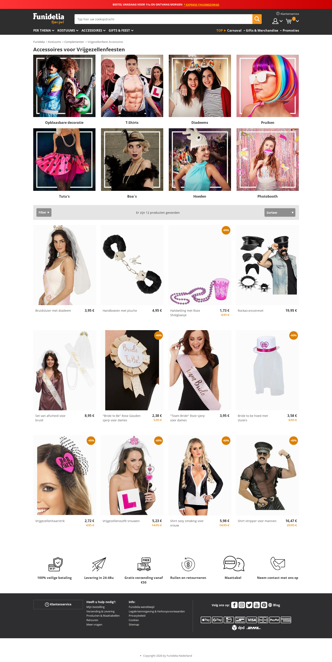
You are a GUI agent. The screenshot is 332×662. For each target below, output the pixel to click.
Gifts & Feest (119, 30)
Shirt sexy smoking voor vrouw (187, 523)
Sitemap (134, 624)
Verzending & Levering (100, 611)
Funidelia (39, 42)
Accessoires (92, 30)
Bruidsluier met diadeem (53, 311)
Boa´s (132, 196)
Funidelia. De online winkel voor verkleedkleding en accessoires (48, 18)
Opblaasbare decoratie (64, 122)
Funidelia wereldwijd (141, 607)
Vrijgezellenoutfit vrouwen (121, 521)
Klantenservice (58, 604)
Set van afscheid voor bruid (50, 418)
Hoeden (199, 196)
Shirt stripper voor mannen (257, 521)
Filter (42, 212)
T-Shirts (132, 122)
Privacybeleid (137, 615)
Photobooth (267, 196)
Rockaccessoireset (250, 311)
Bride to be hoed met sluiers (253, 418)
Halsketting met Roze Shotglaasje (185, 313)
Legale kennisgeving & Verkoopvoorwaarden (157, 611)
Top (219, 30)
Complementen (74, 42)
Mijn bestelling (95, 607)
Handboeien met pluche (120, 311)
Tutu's (64, 196)
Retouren (92, 620)
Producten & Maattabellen (103, 615)
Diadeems (199, 122)
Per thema (42, 30)
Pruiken (267, 122)
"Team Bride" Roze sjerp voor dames (187, 418)
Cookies (134, 620)
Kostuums (66, 30)
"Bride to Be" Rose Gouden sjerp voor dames (122, 418)
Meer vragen (94, 624)
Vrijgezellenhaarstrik (50, 521)
